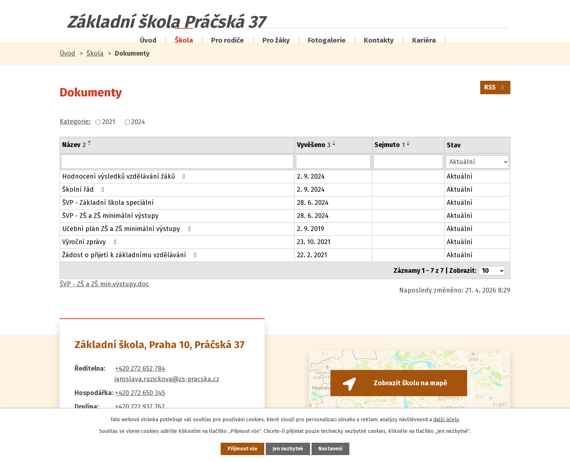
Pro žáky (276, 40)
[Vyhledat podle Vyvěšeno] (333, 161)
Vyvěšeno (313, 145)
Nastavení (332, 449)
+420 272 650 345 (140, 392)
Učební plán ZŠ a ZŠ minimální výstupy (127, 228)
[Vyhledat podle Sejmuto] (408, 161)
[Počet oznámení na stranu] (492, 269)
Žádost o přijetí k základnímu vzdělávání (131, 255)
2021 (108, 122)
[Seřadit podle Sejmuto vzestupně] (409, 141)
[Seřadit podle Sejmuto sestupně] (409, 144)
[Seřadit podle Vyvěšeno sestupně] (334, 144)
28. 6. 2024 (313, 202)
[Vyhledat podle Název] (177, 161)
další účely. (446, 419)
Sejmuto (390, 145)
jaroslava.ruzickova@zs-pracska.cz (167, 378)
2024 (138, 122)
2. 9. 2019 (310, 228)
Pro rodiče (227, 40)
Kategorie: (75, 122)
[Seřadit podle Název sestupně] (90, 144)
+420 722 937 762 (140, 406)
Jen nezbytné (288, 449)
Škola (184, 40)
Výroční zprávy (90, 242)
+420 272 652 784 (140, 368)
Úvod (148, 40)
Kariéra (424, 40)
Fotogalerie (327, 40)
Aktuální (460, 176)
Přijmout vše (241, 449)
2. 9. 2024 (311, 176)
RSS (495, 88)
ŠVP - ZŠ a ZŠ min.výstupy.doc (104, 283)
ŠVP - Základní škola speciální (108, 202)
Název (74, 145)
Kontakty (379, 40)
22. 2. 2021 (312, 255)
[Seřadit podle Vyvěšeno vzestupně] (334, 141)
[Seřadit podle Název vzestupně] (90, 141)
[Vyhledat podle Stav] (477, 161)
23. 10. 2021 (313, 242)
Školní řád (84, 189)
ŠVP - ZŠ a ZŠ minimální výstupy (110, 215)
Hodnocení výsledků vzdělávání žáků (125, 176)
